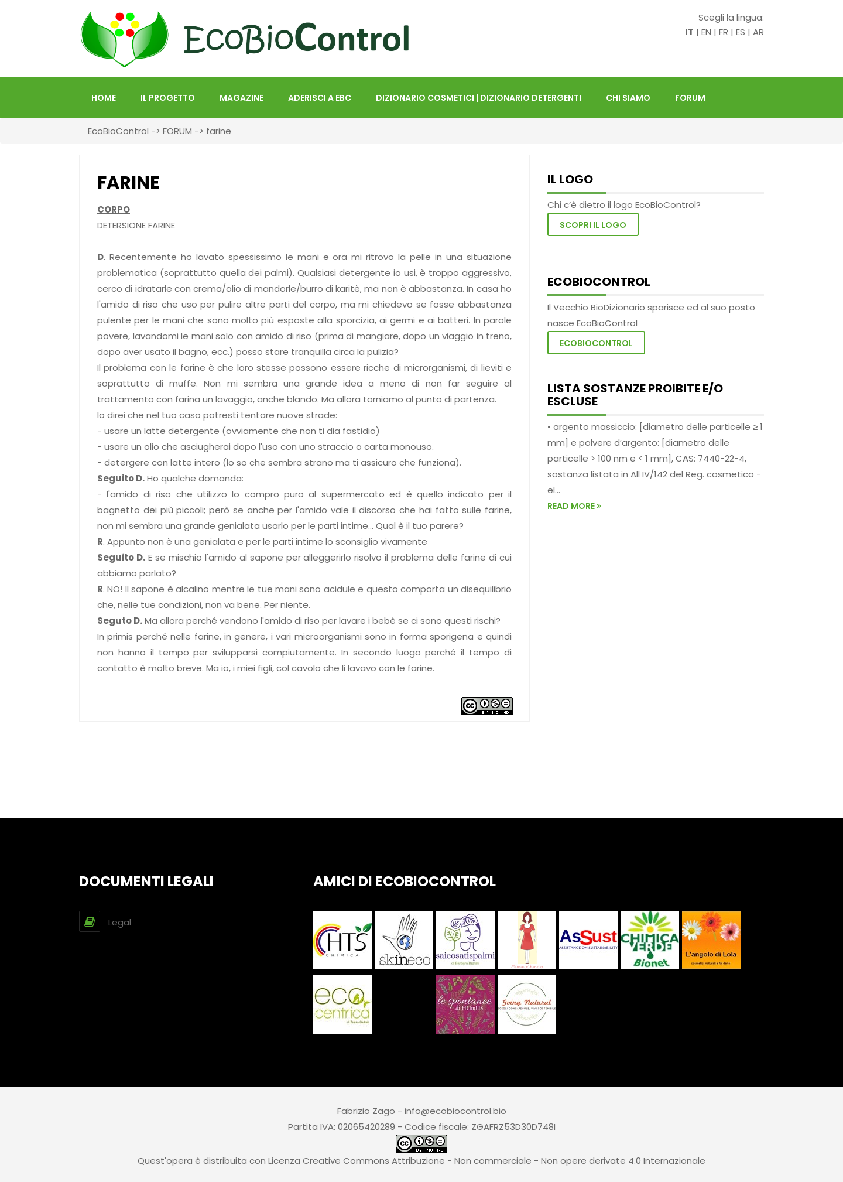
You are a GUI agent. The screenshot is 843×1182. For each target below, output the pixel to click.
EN (706, 32)
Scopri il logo (593, 225)
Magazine (241, 98)
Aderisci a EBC (319, 98)
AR (758, 32)
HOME (103, 98)
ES (740, 32)
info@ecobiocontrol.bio (455, 1111)
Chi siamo (628, 98)
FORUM (690, 98)
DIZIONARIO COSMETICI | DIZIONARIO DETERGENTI (478, 98)
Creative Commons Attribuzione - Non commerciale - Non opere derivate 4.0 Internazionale (504, 1160)
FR (723, 32)
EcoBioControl (118, 131)
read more (574, 506)
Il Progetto (167, 98)
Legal (119, 922)
